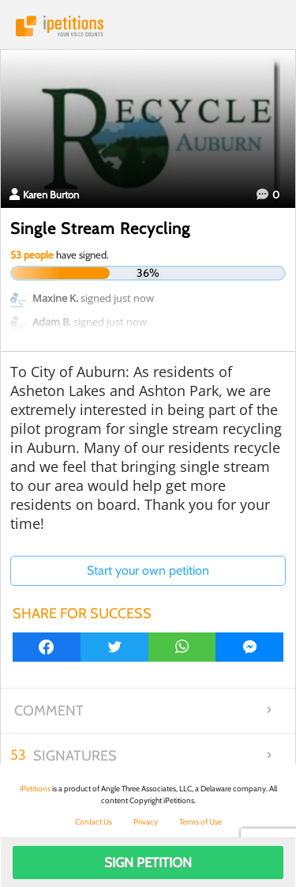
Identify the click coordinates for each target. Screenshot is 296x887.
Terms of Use (200, 822)
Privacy (145, 822)
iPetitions (148, 26)
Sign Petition (148, 862)
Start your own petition (148, 570)
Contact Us (93, 822)
